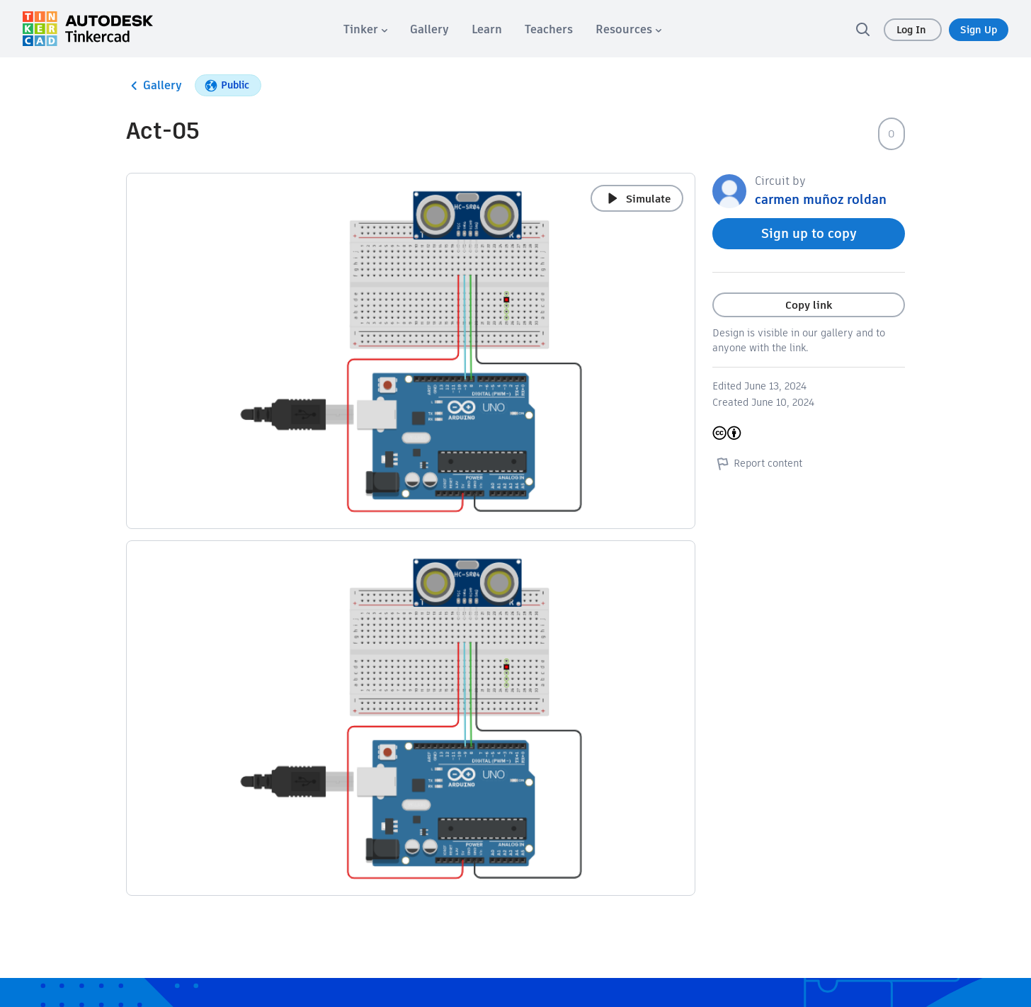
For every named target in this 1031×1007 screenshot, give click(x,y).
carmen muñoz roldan (821, 199)
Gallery (154, 85)
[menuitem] (365, 29)
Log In (912, 30)
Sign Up (978, 30)
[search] (862, 29)
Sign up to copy (809, 233)
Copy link (808, 304)
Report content (757, 463)
